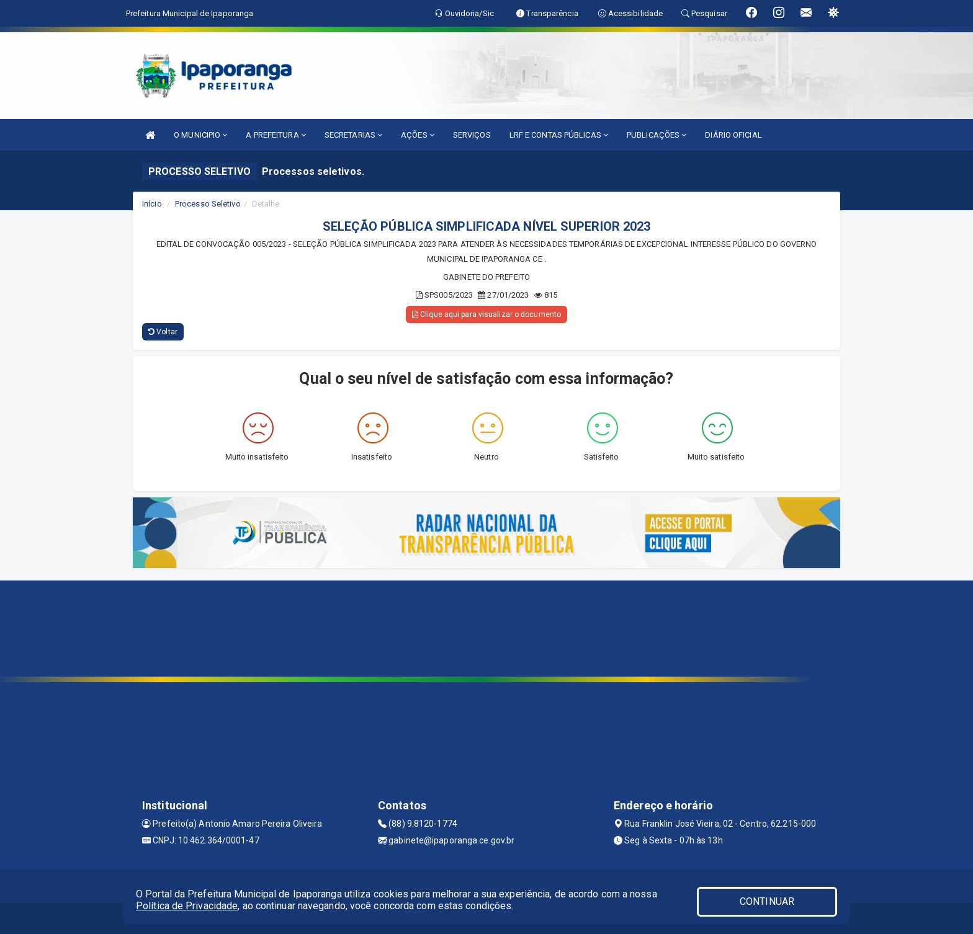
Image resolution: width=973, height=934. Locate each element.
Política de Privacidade (187, 906)
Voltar (162, 331)
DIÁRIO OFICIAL (733, 135)
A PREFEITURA (275, 135)
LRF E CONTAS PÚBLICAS (558, 135)
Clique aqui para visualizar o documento (486, 314)
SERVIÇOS (472, 135)
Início (152, 203)
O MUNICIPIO (200, 135)
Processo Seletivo (208, 203)
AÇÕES (417, 135)
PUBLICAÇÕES (656, 135)
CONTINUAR (767, 901)
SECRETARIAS (353, 135)
